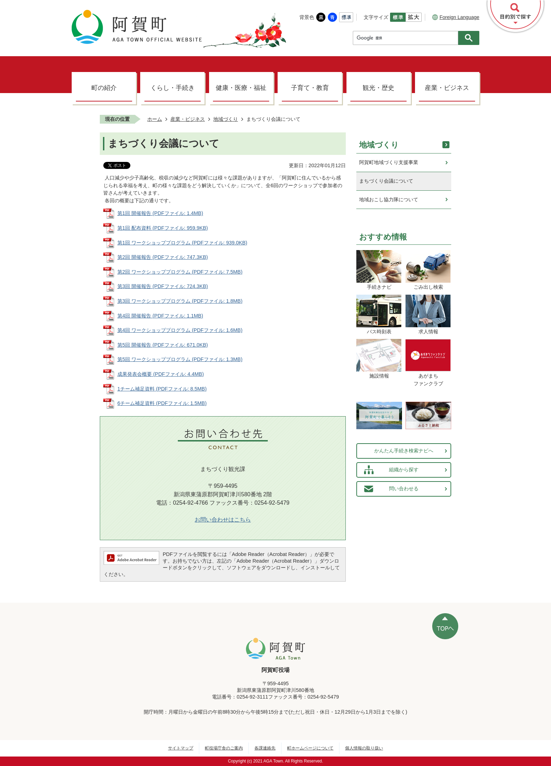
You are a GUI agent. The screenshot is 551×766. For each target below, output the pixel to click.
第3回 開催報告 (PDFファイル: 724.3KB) (162, 286)
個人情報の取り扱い (364, 748)
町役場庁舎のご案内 (224, 748)
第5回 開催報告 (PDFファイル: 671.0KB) (162, 345)
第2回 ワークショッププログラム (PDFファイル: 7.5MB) (179, 272)
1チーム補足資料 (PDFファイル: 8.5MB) (162, 389)
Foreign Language (455, 17)
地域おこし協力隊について (388, 199)
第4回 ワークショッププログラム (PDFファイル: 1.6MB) (179, 330)
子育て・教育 (310, 87)
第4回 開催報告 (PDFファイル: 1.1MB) (160, 316)
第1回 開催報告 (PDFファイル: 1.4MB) (160, 213)
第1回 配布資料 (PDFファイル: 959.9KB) (162, 228)
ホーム (154, 119)
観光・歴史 (378, 87)
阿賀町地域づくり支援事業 (388, 162)
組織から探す (404, 469)
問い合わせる (404, 488)
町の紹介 (104, 87)
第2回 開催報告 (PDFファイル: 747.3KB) (162, 257)
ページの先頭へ (445, 626)
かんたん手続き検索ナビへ (403, 450)
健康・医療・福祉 (241, 87)
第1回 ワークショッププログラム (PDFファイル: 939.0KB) (182, 242)
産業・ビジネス (447, 87)
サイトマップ (180, 748)
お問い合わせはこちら (223, 520)
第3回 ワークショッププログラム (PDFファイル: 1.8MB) (179, 301)
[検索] (407, 38)
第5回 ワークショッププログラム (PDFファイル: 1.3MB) (179, 359)
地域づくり (225, 119)
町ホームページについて (310, 748)
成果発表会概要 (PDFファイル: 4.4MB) (160, 374)
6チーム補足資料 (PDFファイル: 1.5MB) (162, 403)
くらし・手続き (172, 87)
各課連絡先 (265, 748)
